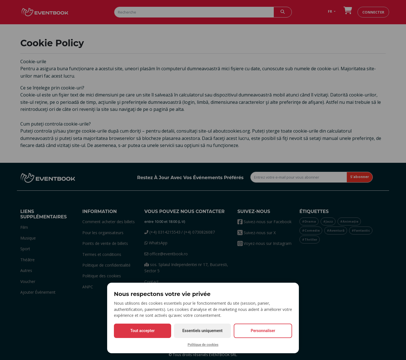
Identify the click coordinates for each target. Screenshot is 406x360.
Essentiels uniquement (202, 330)
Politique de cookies (202, 345)
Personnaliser (263, 330)
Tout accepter (142, 330)
